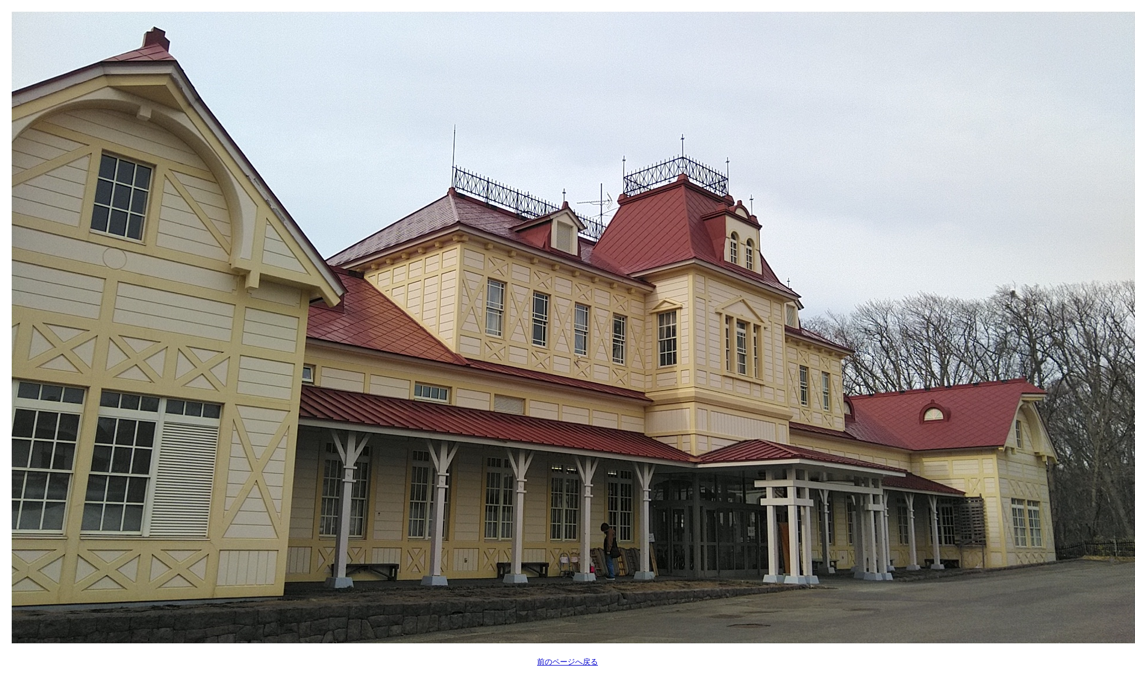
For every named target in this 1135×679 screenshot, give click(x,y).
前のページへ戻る (567, 661)
